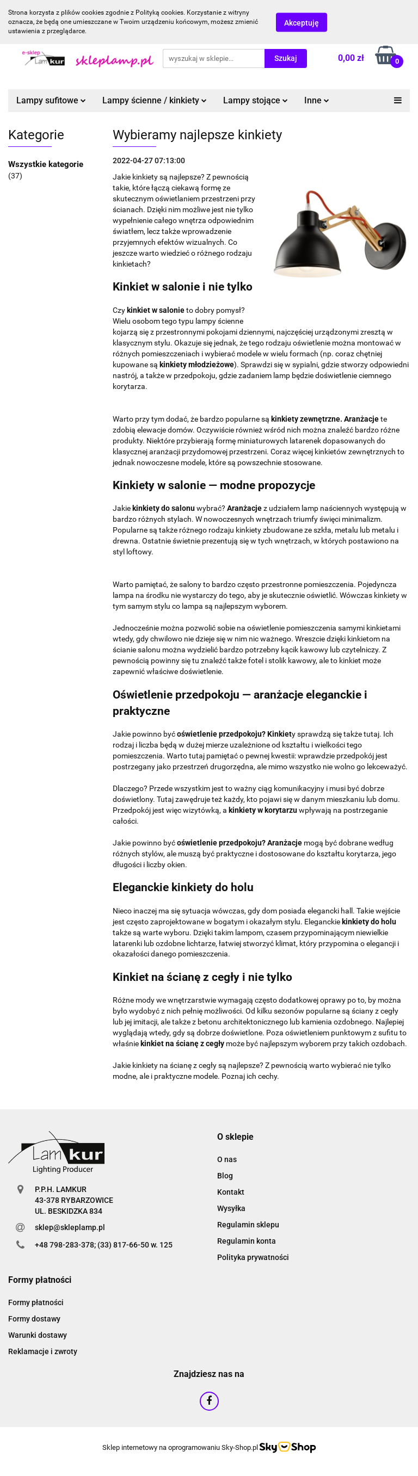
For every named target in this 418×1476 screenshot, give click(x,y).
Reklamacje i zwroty (42, 1351)
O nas (227, 1159)
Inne (316, 100)
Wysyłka (231, 1208)
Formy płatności (36, 1302)
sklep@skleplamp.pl (70, 1227)
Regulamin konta (246, 1241)
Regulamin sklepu (248, 1224)
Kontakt (230, 1192)
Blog (225, 1175)
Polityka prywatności (253, 1257)
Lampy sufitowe (51, 100)
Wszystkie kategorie (45, 164)
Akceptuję (301, 22)
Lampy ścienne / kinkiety (154, 100)
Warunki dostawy (37, 1335)
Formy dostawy (34, 1318)
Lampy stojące (255, 100)
